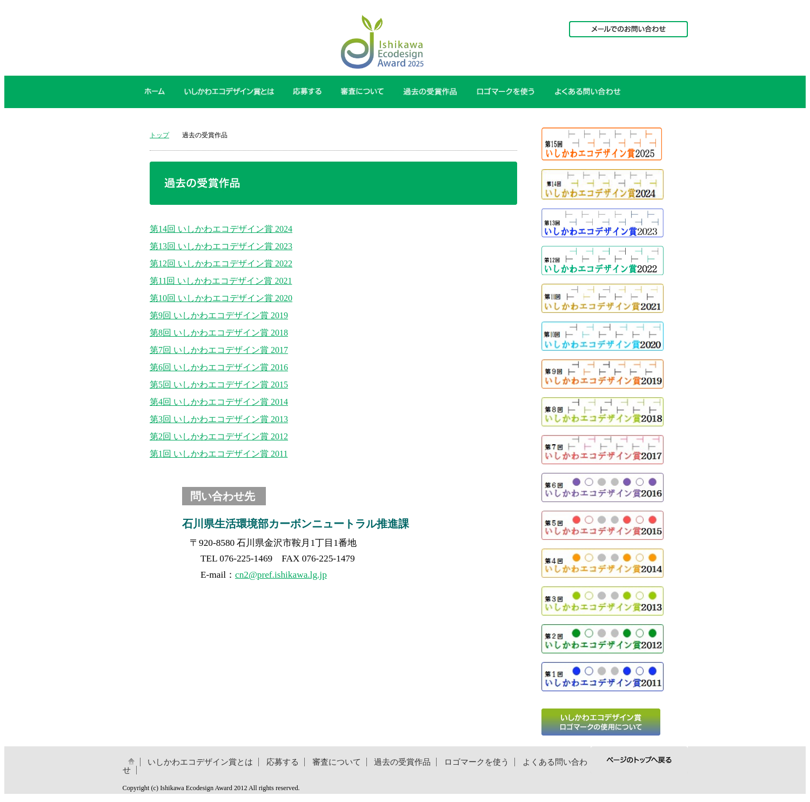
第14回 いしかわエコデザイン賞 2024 (221, 228)
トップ (159, 135)
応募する (282, 762)
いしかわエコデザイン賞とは (200, 762)
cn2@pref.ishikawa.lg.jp (281, 575)
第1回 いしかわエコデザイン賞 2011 (218, 453)
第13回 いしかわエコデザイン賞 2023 (221, 246)
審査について (336, 762)
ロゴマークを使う (476, 762)
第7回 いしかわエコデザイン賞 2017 (219, 350)
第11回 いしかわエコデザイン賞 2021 (221, 280)
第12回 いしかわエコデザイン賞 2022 (221, 263)
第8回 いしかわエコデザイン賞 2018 (219, 332)
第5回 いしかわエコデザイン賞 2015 (219, 384)
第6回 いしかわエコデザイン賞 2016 (219, 367)
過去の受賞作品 (402, 762)
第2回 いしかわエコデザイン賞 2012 (219, 436)
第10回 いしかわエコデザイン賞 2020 (221, 298)
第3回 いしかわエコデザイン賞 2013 (219, 419)
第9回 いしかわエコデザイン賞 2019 (219, 315)
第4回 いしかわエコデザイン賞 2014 (219, 401)
